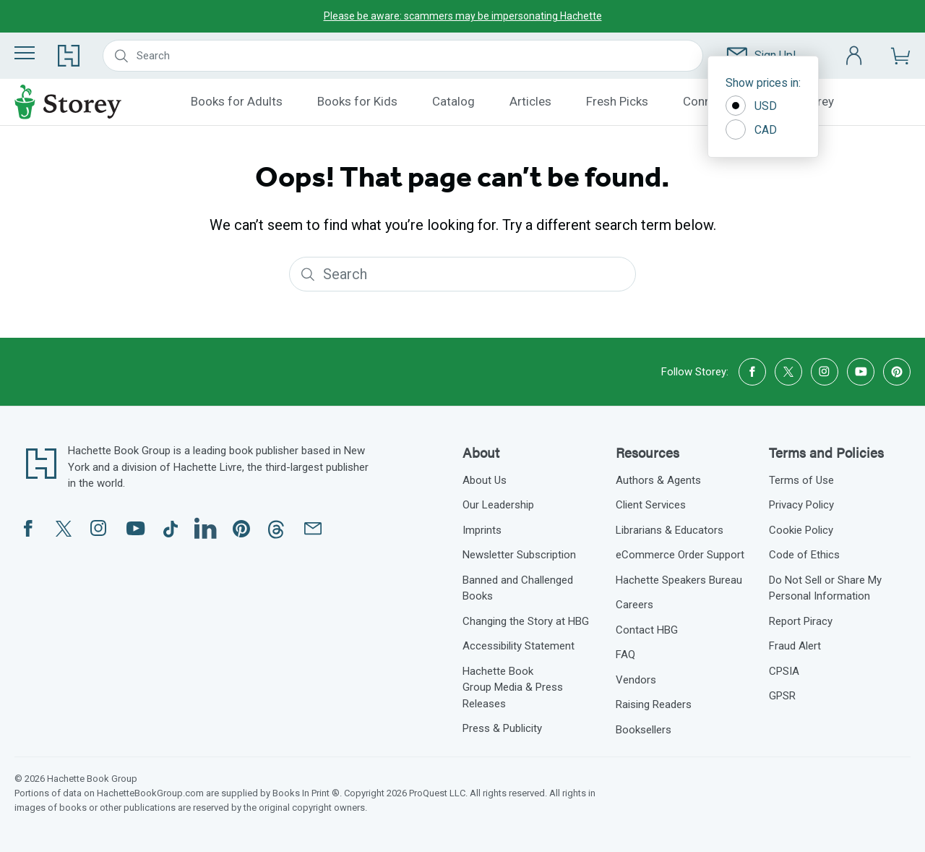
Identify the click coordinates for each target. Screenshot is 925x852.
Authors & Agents (658, 480)
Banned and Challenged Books (517, 588)
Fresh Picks (617, 101)
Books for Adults (237, 101)
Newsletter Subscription (519, 554)
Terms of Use (801, 480)
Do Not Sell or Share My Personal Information (825, 588)
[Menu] (24, 52)
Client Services (651, 504)
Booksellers (643, 729)
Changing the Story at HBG (525, 621)
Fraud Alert (795, 645)
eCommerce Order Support (680, 554)
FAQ (625, 654)
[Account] (854, 56)
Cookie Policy (801, 530)
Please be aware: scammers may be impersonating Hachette (463, 16)
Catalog (453, 101)
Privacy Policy (801, 504)
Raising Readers (654, 704)
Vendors (636, 679)
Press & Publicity (502, 728)
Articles (530, 101)
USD (751, 105)
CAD (751, 129)
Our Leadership (498, 504)
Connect (705, 101)
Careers (634, 604)
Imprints (482, 530)
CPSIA (784, 671)
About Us (484, 480)
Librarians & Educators (669, 530)
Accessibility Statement (518, 645)
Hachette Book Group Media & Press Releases (512, 687)
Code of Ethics (804, 554)
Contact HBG (647, 629)
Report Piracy (800, 621)
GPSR (782, 695)
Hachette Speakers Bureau (679, 580)
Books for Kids (357, 101)
